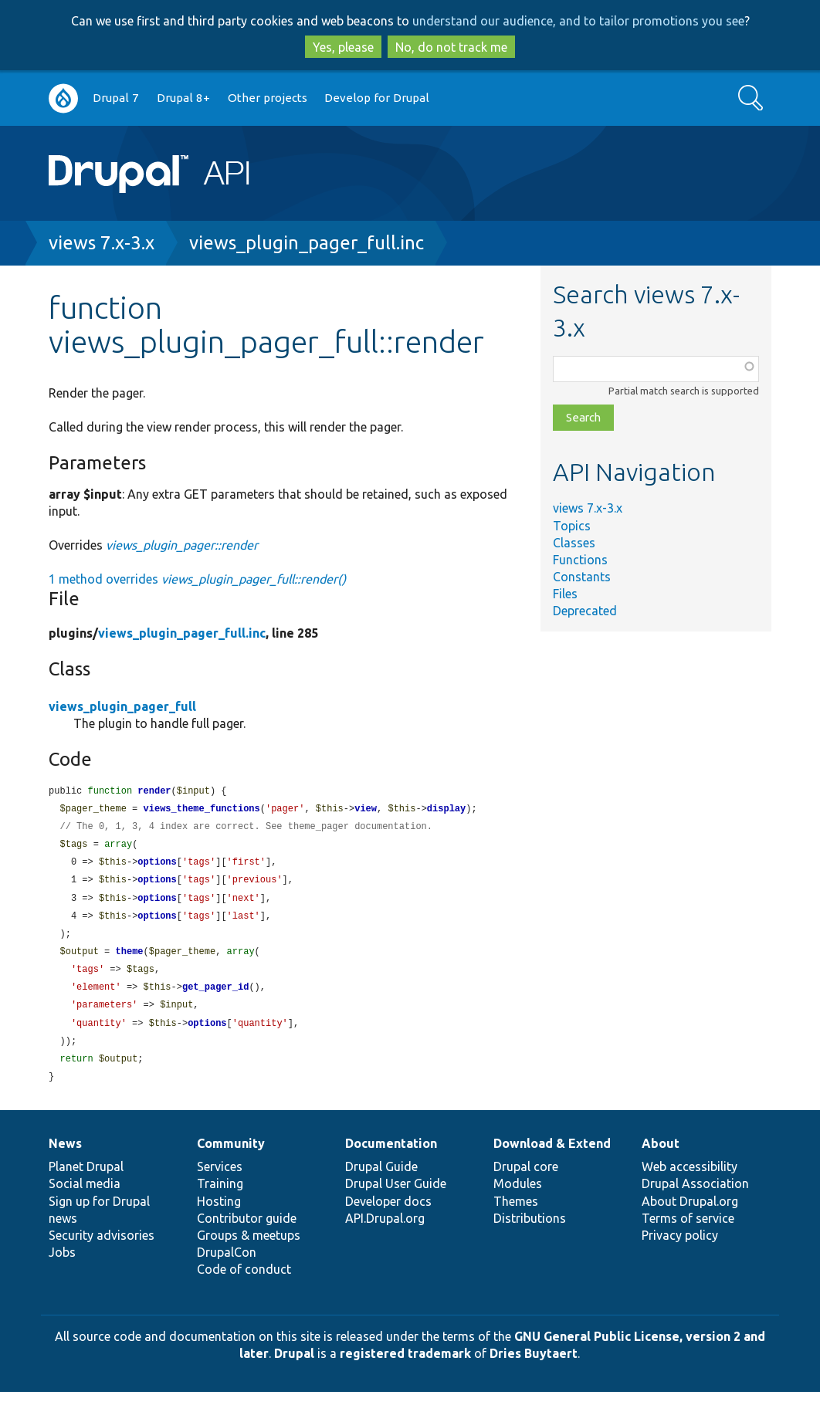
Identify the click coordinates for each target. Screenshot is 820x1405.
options (156, 865)
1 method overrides (197, 579)
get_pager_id (215, 996)
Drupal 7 (116, 97)
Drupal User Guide (395, 1197)
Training (220, 1197)
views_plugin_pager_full (122, 706)
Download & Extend (552, 1156)
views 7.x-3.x (101, 242)
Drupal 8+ (183, 97)
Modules (517, 1197)
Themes (515, 1214)
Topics (572, 526)
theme (130, 959)
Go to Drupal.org (63, 98)
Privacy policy (680, 1248)
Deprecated (585, 611)
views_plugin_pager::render (182, 545)
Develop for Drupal (376, 97)
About (660, 1156)
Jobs (62, 1265)
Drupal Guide (381, 1180)
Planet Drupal (86, 1180)
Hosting (219, 1214)
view (365, 810)
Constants (582, 577)
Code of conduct (244, 1282)
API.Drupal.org (385, 1231)
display (446, 810)
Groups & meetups (248, 1248)
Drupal (294, 1366)
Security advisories (101, 1248)
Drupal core (525, 1180)
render (154, 791)
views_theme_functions (202, 810)
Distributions (529, 1231)
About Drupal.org (690, 1214)
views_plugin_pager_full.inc (306, 242)
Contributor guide (246, 1231)
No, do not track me (451, 47)
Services (219, 1180)
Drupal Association (695, 1197)
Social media (84, 1197)
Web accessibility (689, 1180)
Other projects (267, 97)
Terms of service (688, 1231)
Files (565, 594)
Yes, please (343, 47)
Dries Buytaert (534, 1366)
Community (231, 1156)
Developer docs (388, 1214)
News (65, 1156)
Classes (574, 543)
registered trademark (405, 1366)
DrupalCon (226, 1265)
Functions (580, 560)
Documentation (391, 1156)
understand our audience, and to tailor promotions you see (578, 21)
